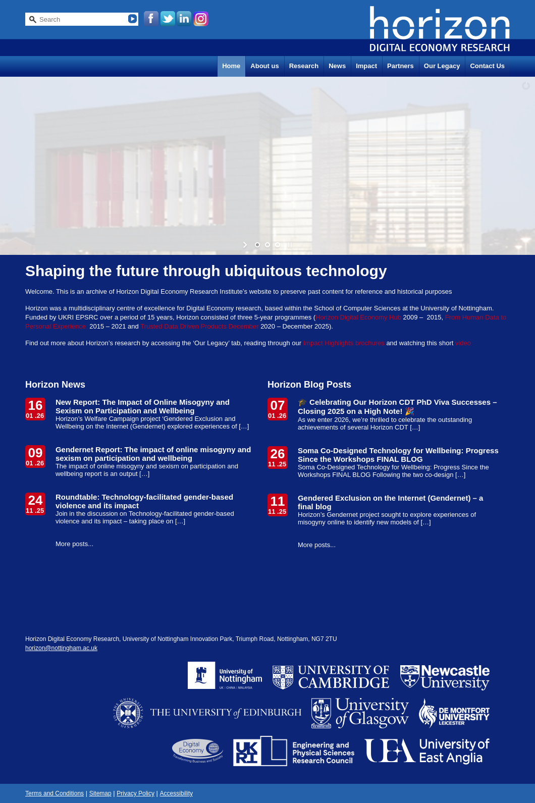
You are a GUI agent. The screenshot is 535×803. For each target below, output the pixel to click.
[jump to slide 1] (257, 245)
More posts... (74, 544)
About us (264, 66)
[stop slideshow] (289, 245)
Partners (400, 66)
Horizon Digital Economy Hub (358, 317)
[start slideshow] (246, 245)
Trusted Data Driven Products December (199, 326)
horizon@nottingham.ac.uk (61, 648)
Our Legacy (442, 66)
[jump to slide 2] (267, 245)
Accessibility (176, 793)
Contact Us (487, 66)
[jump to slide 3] (278, 245)
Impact (366, 66)
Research (304, 66)
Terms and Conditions (54, 793)
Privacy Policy (135, 793)
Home (231, 66)
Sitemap (100, 793)
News (337, 66)
